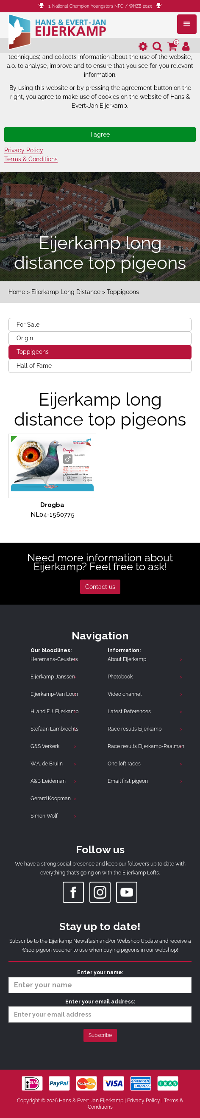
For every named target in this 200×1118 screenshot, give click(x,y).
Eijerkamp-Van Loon (54, 694)
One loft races (124, 764)
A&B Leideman (48, 781)
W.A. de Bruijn (47, 764)
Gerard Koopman (51, 798)
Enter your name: (100, 981)
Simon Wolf (44, 816)
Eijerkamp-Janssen (53, 677)
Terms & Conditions (31, 159)
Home (16, 292)
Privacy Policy (23, 150)
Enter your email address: (100, 1011)
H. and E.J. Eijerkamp (54, 712)
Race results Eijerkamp (134, 729)
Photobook (120, 677)
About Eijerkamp (127, 659)
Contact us (100, 586)
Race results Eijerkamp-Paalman (146, 746)
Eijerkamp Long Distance (65, 292)
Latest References (129, 712)
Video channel (125, 694)
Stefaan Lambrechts (54, 729)
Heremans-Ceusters (54, 659)
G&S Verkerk (45, 746)
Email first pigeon (128, 781)
